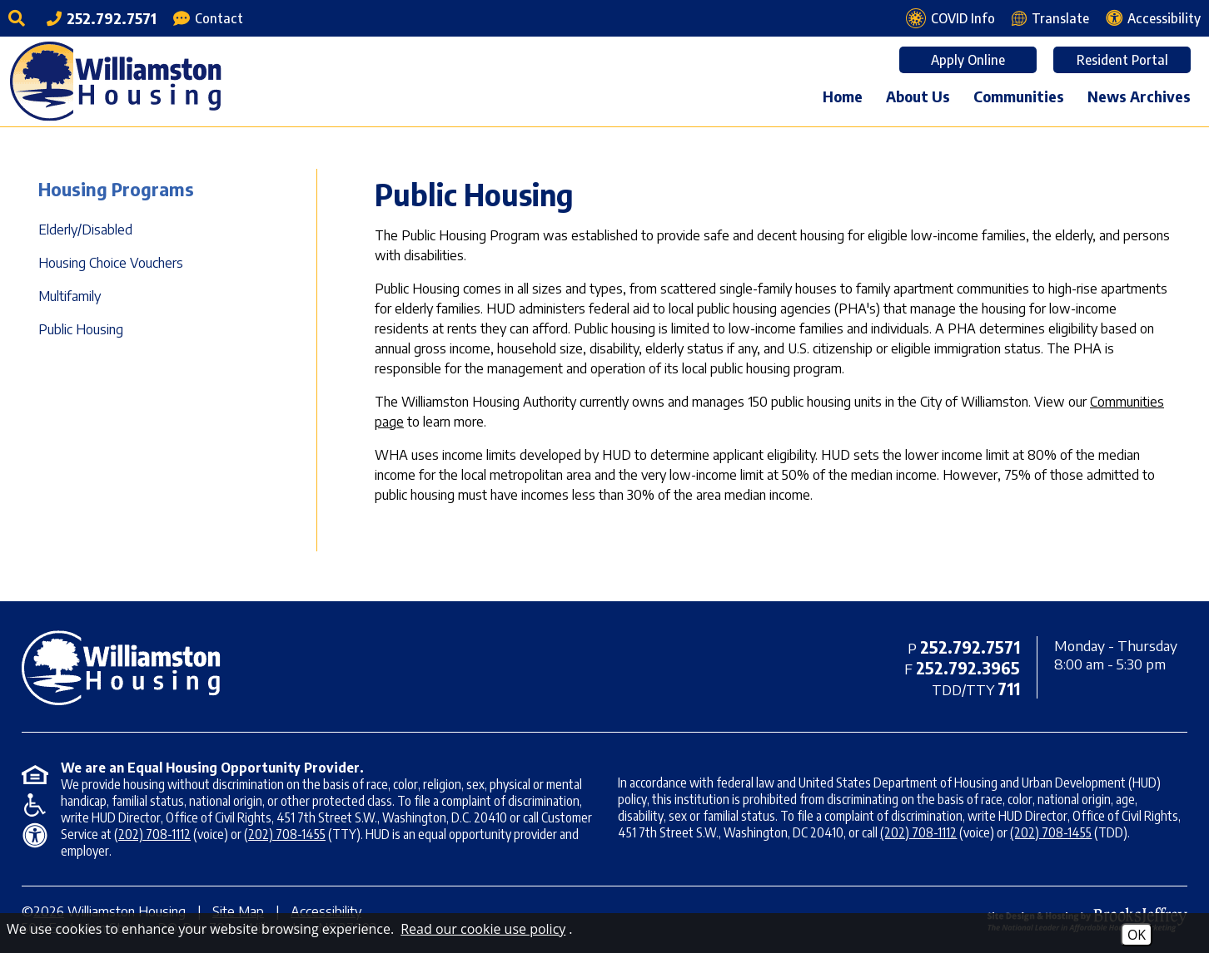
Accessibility (326, 911)
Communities (1018, 96)
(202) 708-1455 (285, 834)
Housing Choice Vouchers (110, 262)
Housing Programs (116, 188)
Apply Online (968, 60)
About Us (918, 96)
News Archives (1139, 96)
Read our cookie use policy (483, 929)
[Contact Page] (208, 18)
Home (843, 96)
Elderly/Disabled (85, 229)
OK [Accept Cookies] (1136, 935)
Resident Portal (1122, 60)
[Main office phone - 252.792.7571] (101, 18)
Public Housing (80, 329)
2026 (48, 911)
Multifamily (69, 296)
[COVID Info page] (950, 18)
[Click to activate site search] (19, 18)
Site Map (238, 911)
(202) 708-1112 (152, 834)
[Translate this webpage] (1050, 18)
